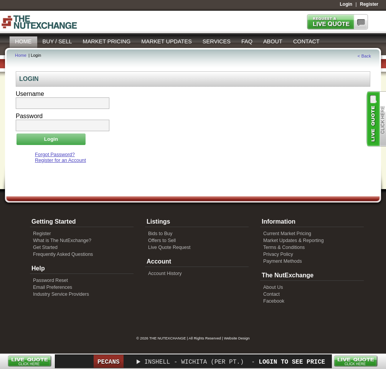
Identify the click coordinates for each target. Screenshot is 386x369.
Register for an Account (60, 160)
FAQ (246, 41)
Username (30, 94)
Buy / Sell (57, 41)
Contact (306, 41)
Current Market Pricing (287, 233)
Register (369, 4)
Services (217, 41)
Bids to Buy (160, 233)
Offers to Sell (162, 240)
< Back (364, 56)
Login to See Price (292, 362)
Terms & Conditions (284, 247)
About (272, 41)
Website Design (237, 338)
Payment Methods (282, 261)
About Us (273, 287)
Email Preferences (52, 287)
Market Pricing (107, 41)
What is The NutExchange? (62, 240)
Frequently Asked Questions (63, 254)
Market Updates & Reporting (293, 240)
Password (29, 116)
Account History (165, 273)
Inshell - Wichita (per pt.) (194, 362)
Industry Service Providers (61, 294)
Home (23, 41)
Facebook (273, 301)
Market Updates (166, 41)
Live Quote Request (169, 247)
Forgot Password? (55, 154)
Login (346, 4)
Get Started (45, 247)
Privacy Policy (278, 254)
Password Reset (50, 280)
